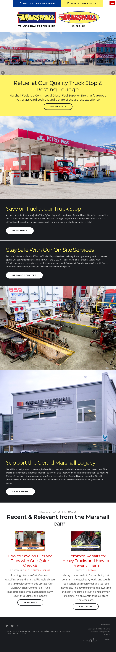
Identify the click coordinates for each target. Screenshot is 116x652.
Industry (36, 570)
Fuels (26, 570)
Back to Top (105, 625)
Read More (19, 230)
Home (8, 631)
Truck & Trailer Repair (37, 3)
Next (113, 73)
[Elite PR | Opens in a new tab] (96, 640)
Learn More (58, 106)
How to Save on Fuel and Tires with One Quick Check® (30, 561)
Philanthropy (65, 631)
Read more (30, 602)
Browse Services (24, 275)
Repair (46, 570)
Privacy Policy (52, 631)
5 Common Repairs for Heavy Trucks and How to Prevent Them (86, 561)
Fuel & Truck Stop (82, 3)
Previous (3, 73)
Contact (23, 633)
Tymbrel (106, 634)
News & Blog (13, 633)
